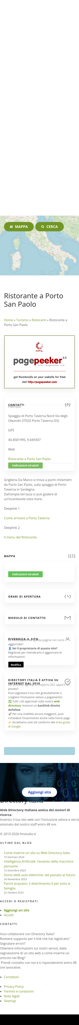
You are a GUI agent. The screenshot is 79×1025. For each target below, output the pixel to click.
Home (8, 320)
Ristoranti (39, 320)
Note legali (12, 996)
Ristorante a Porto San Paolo (29, 459)
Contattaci (11, 977)
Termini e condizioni (19, 991)
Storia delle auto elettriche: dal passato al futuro (39, 875)
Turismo (22, 320)
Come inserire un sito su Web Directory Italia (37, 853)
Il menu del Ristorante (20, 537)
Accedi (8, 915)
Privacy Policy (14, 986)
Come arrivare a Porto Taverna (26, 518)
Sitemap (10, 1001)
